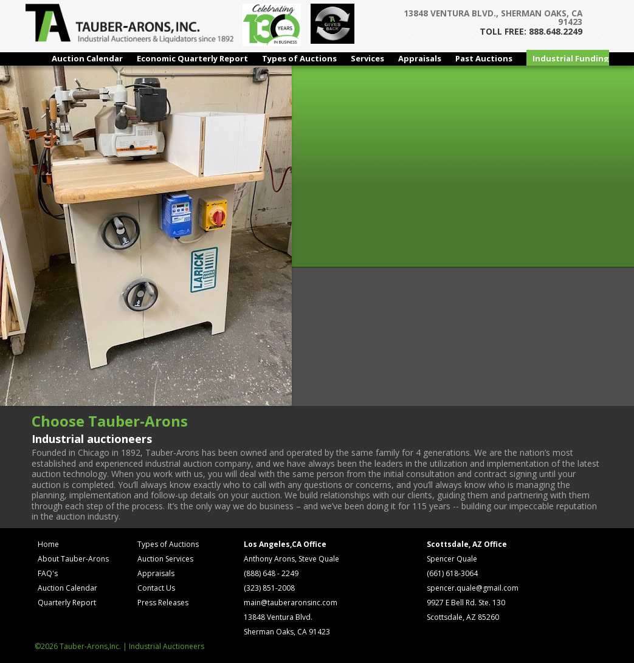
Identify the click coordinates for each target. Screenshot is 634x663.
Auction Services (165, 559)
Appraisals (419, 58)
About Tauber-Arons (73, 559)
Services (367, 58)
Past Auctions (483, 58)
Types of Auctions (299, 58)
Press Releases (162, 602)
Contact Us (156, 588)
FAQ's (48, 573)
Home (48, 544)
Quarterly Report (67, 602)
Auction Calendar (87, 58)
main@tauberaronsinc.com (290, 602)
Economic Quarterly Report (192, 58)
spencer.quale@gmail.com (473, 588)
